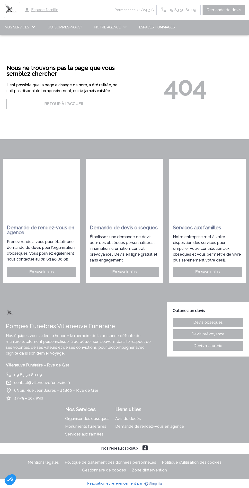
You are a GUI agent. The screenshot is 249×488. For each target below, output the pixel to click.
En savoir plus (41, 272)
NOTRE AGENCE (107, 27)
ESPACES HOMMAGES (157, 27)
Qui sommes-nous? (65, 27)
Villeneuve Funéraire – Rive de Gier (37, 365)
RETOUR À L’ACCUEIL (64, 104)
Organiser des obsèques (87, 418)
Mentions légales (43, 462)
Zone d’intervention (149, 470)
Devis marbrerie (208, 345)
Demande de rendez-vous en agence (149, 426)
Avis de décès (128, 418)
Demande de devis (223, 10)
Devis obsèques (208, 322)
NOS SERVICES (17, 27)
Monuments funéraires (85, 426)
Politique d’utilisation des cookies (192, 462)
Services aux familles (84, 434)
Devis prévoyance (207, 334)
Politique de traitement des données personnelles (110, 462)
